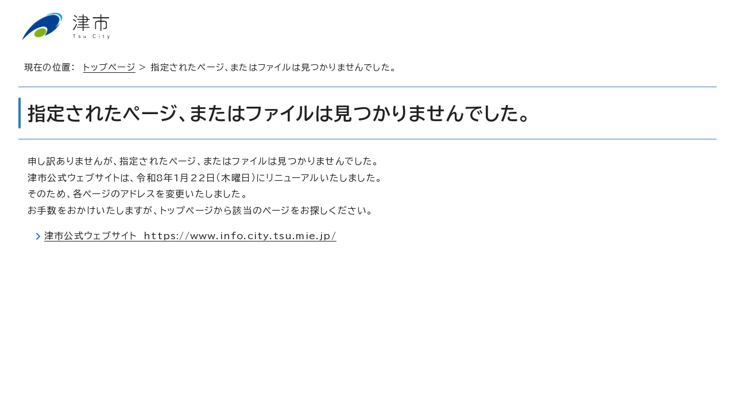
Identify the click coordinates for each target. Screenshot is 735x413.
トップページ (109, 67)
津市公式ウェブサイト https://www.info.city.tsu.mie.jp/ (190, 235)
